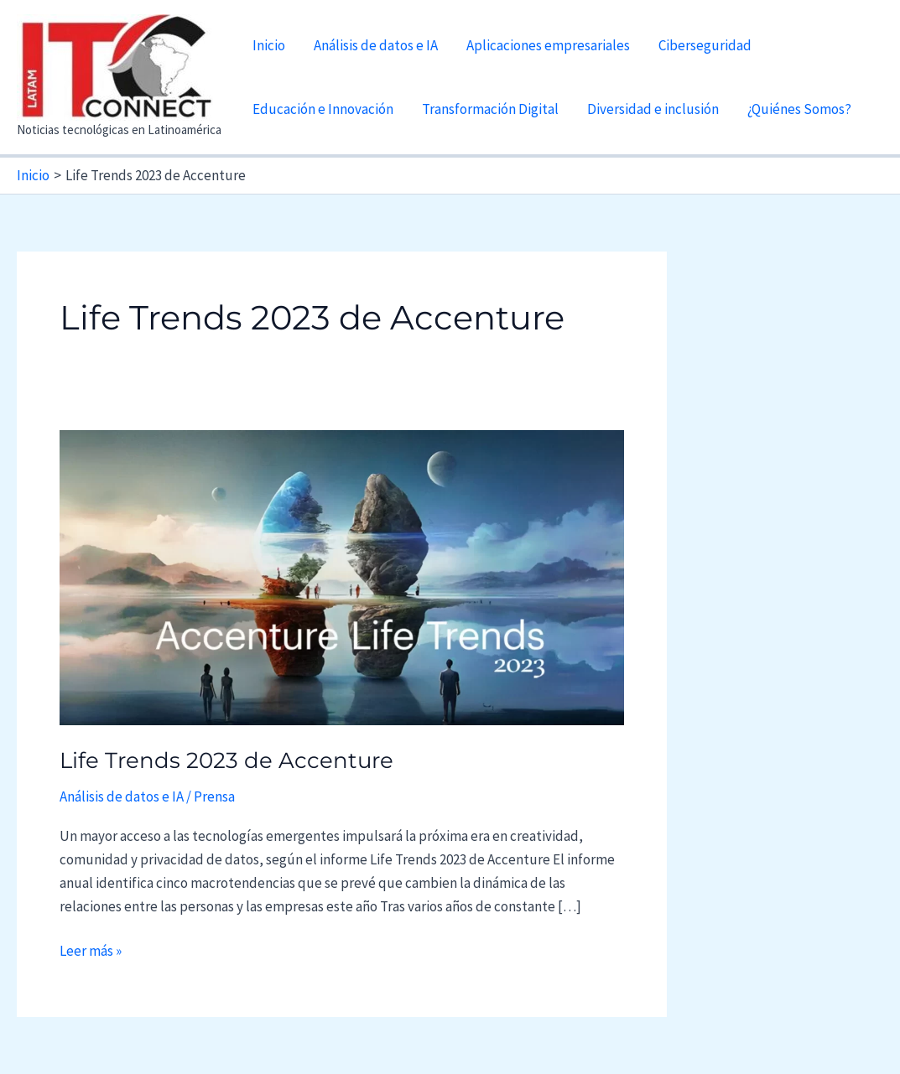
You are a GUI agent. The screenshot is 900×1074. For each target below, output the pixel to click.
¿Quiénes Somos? (799, 109)
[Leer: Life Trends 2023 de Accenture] (342, 577)
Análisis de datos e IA (376, 45)
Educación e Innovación (322, 109)
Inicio (268, 45)
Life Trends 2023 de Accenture (226, 760)
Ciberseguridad (705, 45)
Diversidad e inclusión (653, 109)
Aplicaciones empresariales (548, 45)
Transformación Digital (490, 109)
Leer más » (91, 950)
